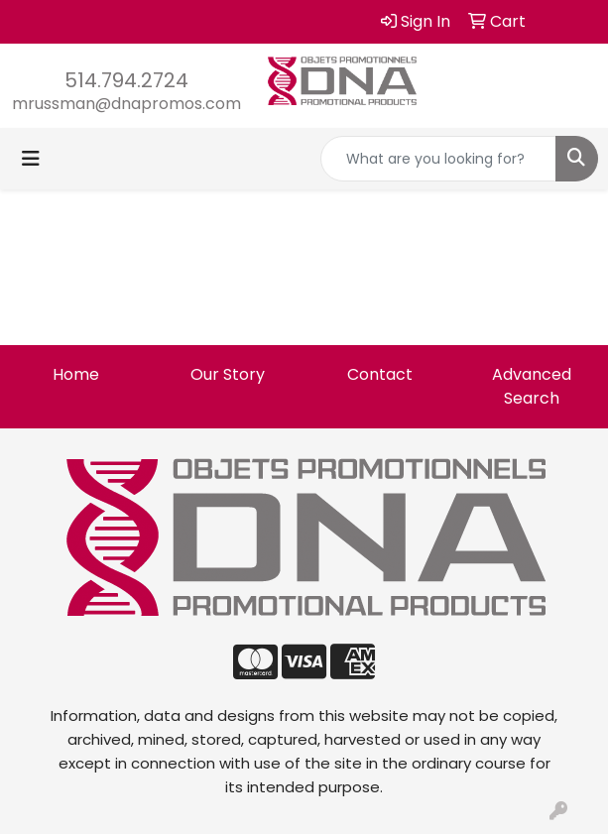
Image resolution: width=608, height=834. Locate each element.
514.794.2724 (126, 80)
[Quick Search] (438, 158)
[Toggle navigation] (31, 159)
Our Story (227, 374)
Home (76, 374)
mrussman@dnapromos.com (126, 103)
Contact (380, 374)
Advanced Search (531, 386)
